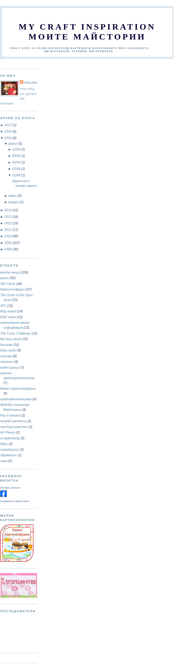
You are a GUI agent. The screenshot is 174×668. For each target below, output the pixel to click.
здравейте (8, 455)
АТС (3, 305)
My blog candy (10, 339)
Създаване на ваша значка (14, 501)
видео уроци (9, 367)
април (13, 143)
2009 (8, 243)
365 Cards (7, 284)
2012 (8, 223)
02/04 (16, 169)
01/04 (16, 175)
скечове (6, 356)
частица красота (13, 427)
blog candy (8, 350)
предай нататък (13, 421)
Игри (4, 444)
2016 (8, 131)
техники (6, 361)
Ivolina (30, 82)
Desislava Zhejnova (10, 487)
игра (3, 461)
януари (14, 202)
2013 (8, 217)
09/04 (16, 156)
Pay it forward (10, 415)
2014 (8, 210)
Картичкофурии (12, 289)
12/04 (16, 149)
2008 (8, 249)
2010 (8, 236)
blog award (8, 311)
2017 (8, 125)
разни (4, 278)
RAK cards (8, 317)
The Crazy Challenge (15, 333)
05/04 (16, 162)
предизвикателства (16, 399)
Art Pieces (7, 432)
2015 (8, 138)
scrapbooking (10, 438)
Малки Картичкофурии (18, 388)
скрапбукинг (9, 449)
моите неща (10, 272)
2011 (8, 230)
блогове (6, 345)
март (13, 195)
